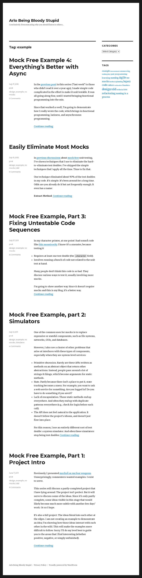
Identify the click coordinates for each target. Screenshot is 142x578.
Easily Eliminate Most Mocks (49, 146)
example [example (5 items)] (106, 71)
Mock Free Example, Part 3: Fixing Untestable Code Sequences (47, 223)
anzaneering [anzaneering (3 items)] (125, 71)
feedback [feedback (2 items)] (113, 82)
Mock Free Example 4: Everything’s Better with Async (44, 67)
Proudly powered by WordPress (63, 565)
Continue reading (43, 126)
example (20, 92)
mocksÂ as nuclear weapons (75, 473)
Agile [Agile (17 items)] (122, 77)
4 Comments (15, 346)
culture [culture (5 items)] (111, 85)
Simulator (20, 342)
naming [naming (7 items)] (115, 77)
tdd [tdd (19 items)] (114, 89)
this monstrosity (48, 244)
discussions (53, 157)
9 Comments (15, 172)
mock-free (73, 157)
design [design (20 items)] (106, 89)
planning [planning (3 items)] (119, 82)
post (11, 88)
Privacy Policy (40, 565)
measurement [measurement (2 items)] (115, 71)
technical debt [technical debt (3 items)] (122, 90)
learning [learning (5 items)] (106, 78)
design (12, 92)
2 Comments (14, 98)
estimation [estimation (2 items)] (118, 85)
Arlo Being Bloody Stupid (34, 20)
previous (42, 157)
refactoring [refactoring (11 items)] (108, 93)
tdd (17, 168)
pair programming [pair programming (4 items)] (119, 74)
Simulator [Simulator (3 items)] (126, 85)
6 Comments (15, 255)
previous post (48, 84)
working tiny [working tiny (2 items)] (106, 74)
